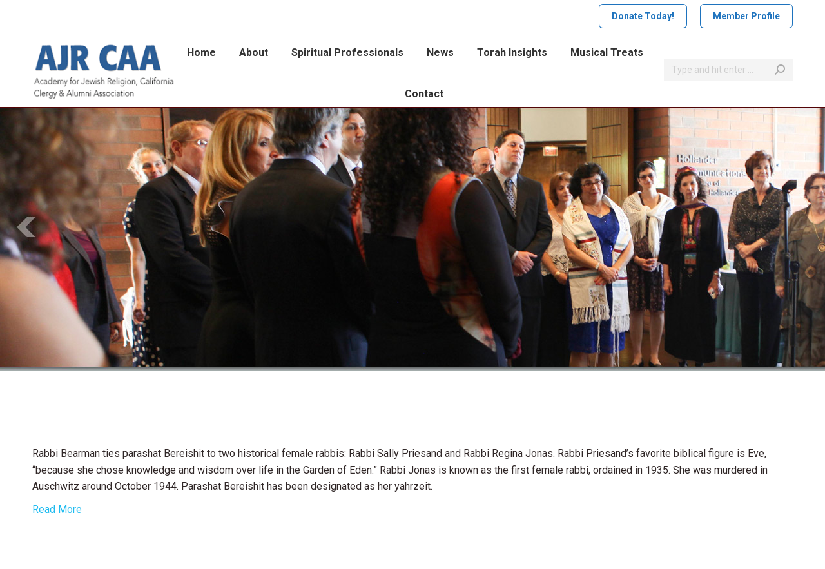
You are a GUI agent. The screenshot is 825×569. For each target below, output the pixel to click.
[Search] (728, 70)
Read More (57, 509)
